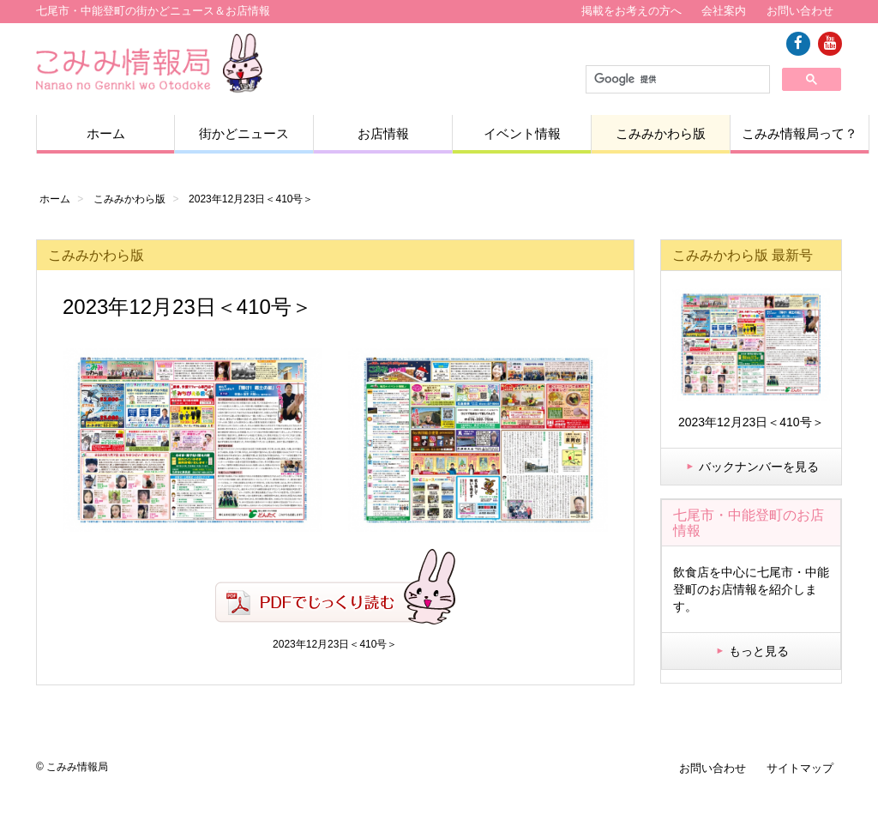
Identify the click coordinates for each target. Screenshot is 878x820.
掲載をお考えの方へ (631, 10)
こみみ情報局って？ (799, 133)
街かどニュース (244, 133)
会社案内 (723, 10)
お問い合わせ (800, 10)
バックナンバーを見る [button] (751, 466)
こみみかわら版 (661, 133)
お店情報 (383, 133)
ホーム (106, 133)
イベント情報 (522, 133)
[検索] (676, 80)
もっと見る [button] (751, 651)
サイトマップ (800, 768)
